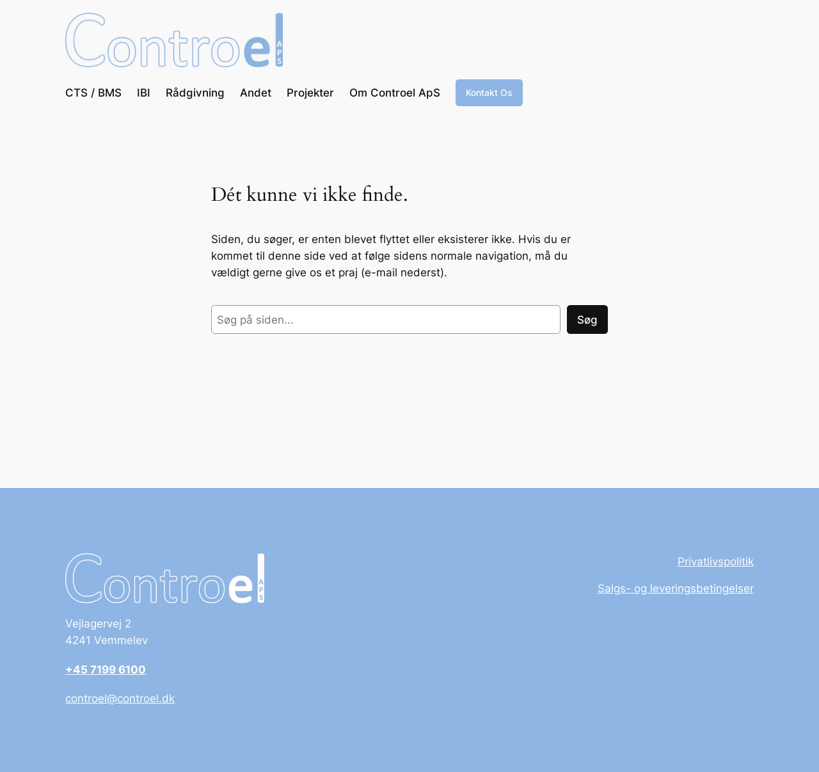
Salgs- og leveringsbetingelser (676, 588)
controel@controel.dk (120, 698)
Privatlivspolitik (716, 561)
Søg (587, 319)
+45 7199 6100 (105, 669)
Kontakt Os (489, 92)
